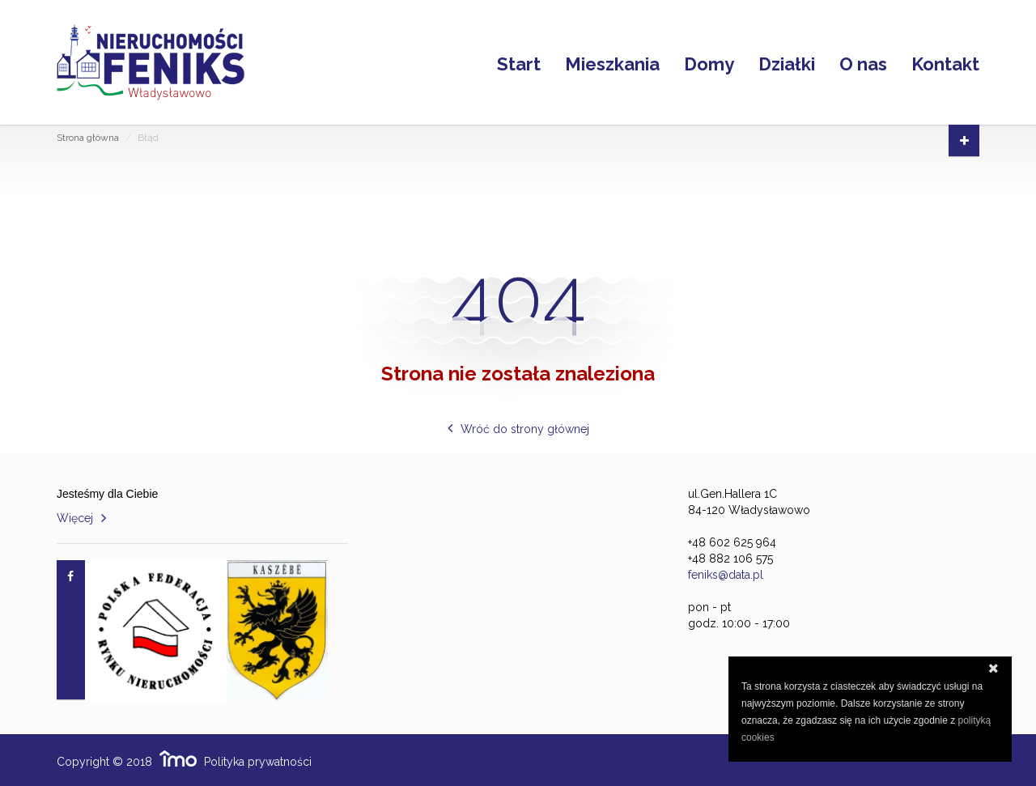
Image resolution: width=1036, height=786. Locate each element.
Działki (786, 62)
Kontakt (945, 62)
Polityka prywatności (258, 761)
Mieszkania (612, 62)
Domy (709, 62)
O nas (863, 62)
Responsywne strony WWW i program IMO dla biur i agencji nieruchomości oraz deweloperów (178, 758)
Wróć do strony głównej (525, 429)
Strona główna (88, 137)
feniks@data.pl (725, 574)
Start (519, 62)
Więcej (75, 518)
